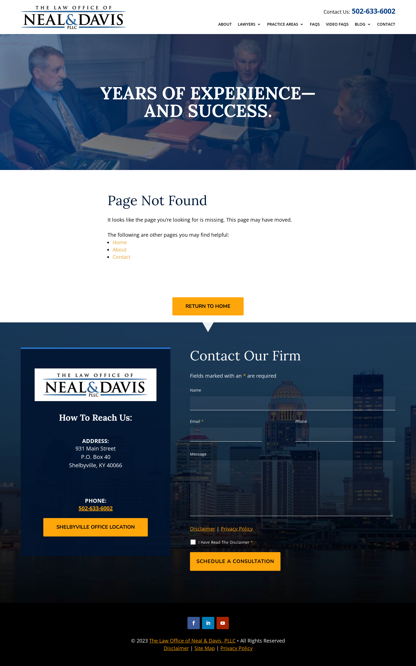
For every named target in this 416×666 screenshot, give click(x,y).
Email (197, 421)
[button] (193, 623)
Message (198, 454)
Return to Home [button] (208, 306)
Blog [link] (360, 24)
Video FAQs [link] (337, 24)
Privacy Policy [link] (236, 648)
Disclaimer (202, 528)
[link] (74, 17)
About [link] (225, 24)
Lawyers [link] (246, 24)
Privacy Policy (237, 528)
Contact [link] (386, 24)
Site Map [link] (204, 648)
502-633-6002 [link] (373, 11)
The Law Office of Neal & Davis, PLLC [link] (192, 640)
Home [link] (120, 242)
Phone (301, 421)
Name (195, 390)
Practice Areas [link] (282, 24)
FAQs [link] (315, 24)
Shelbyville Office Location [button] (95, 527)
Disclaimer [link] (176, 648)
